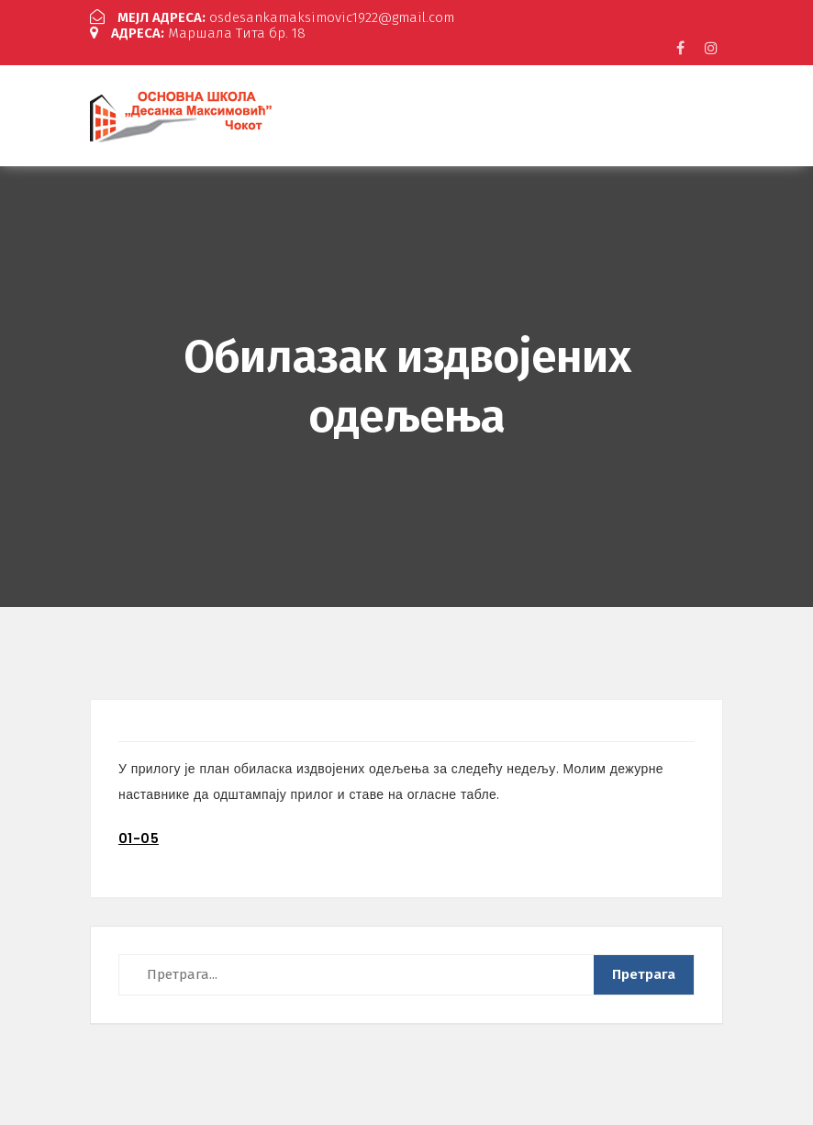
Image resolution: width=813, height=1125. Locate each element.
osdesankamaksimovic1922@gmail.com (272, 17)
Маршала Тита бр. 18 (198, 33)
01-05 (138, 838)
